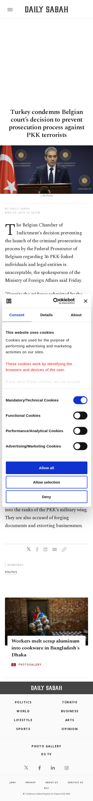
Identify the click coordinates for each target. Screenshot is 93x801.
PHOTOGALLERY (30, 664)
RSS (46, 788)
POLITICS (23, 702)
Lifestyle (23, 720)
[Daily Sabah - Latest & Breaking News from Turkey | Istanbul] (46, 9)
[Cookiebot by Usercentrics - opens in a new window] (55, 301)
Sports (23, 729)
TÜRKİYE (69, 702)
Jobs (13, 782)
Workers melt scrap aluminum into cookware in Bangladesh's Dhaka (45, 648)
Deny (46, 496)
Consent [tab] (16, 314)
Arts (69, 720)
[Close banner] (85, 301)
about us (51, 782)
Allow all (46, 468)
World (23, 711)
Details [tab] (46, 314)
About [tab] (76, 314)
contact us (75, 782)
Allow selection (46, 482)
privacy (31, 782)
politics (11, 572)
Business (70, 711)
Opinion (70, 729)
